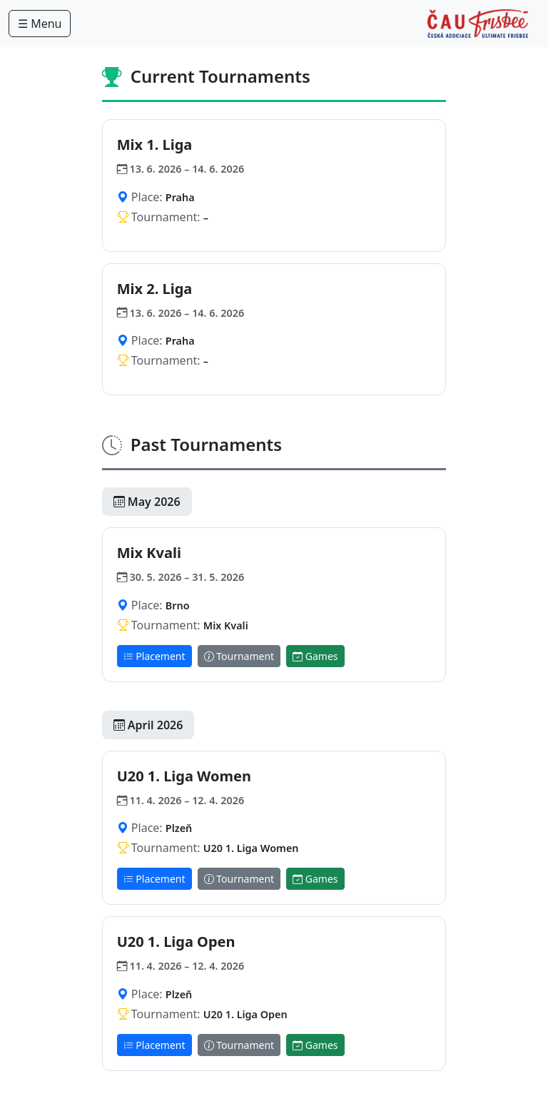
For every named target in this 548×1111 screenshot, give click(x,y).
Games (315, 656)
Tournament (239, 656)
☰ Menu (39, 23)
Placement (154, 656)
